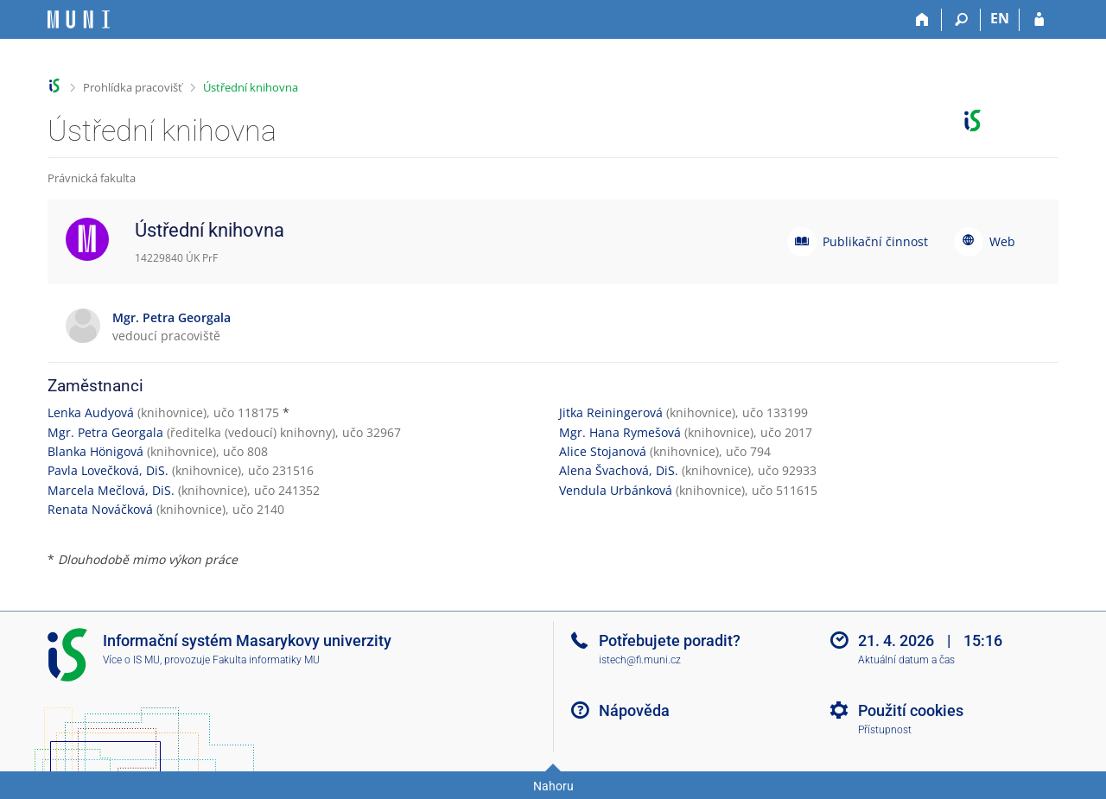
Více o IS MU (131, 660)
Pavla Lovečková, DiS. (108, 470)
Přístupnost (885, 730)
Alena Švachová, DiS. (618, 470)
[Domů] (922, 20)
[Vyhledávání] (961, 20)
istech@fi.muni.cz (640, 660)
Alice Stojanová (602, 451)
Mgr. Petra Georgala (105, 432)
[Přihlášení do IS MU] (1039, 20)
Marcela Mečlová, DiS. (111, 490)
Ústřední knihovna (250, 87)
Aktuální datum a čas (906, 660)
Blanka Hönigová (95, 451)
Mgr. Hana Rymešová (620, 432)
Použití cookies (910, 710)
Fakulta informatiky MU (266, 660)
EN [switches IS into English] (999, 18)
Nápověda (634, 710)
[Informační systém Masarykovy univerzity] (79, 19)
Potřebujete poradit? (670, 640)
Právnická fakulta (92, 178)
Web (1002, 241)
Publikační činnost (875, 241)
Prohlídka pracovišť (132, 87)
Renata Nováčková (100, 509)
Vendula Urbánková (615, 490)
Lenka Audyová (91, 412)
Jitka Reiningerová (611, 412)
